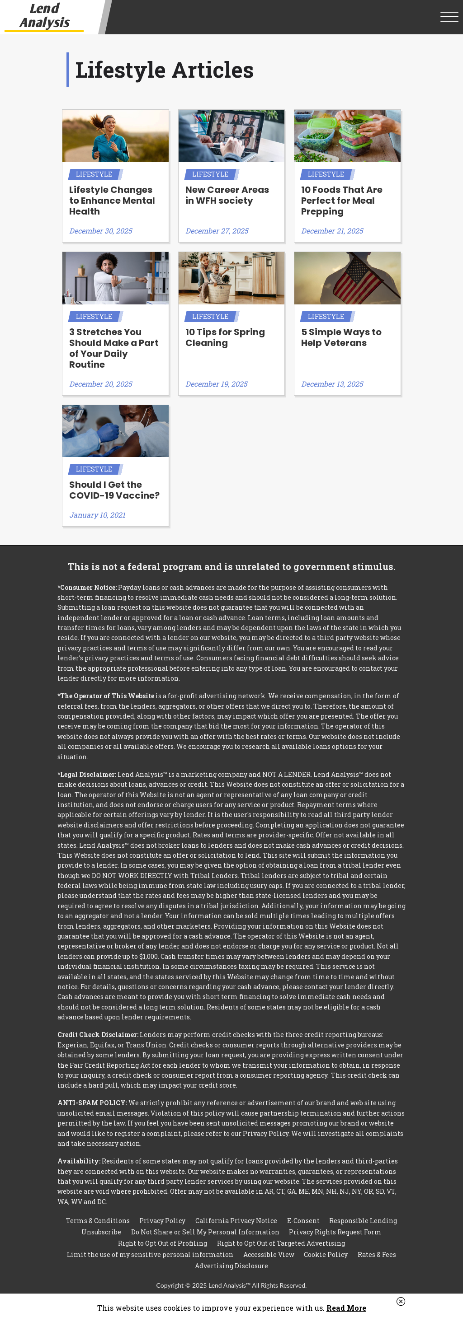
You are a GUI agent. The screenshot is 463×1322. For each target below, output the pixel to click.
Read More (346, 1308)
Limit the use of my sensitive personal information (150, 1254)
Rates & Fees (377, 1254)
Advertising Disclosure (231, 1265)
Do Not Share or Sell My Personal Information (205, 1232)
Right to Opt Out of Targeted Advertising (281, 1243)
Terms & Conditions (98, 1220)
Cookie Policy (326, 1254)
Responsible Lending (363, 1220)
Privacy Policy (162, 1220)
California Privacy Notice (236, 1220)
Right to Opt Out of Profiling (162, 1243)
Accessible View (268, 1254)
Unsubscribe (101, 1232)
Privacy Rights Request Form (335, 1232)
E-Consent (303, 1220)
